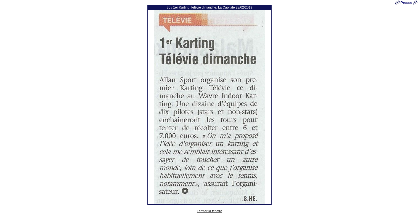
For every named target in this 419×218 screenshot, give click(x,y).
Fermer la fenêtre (209, 211)
